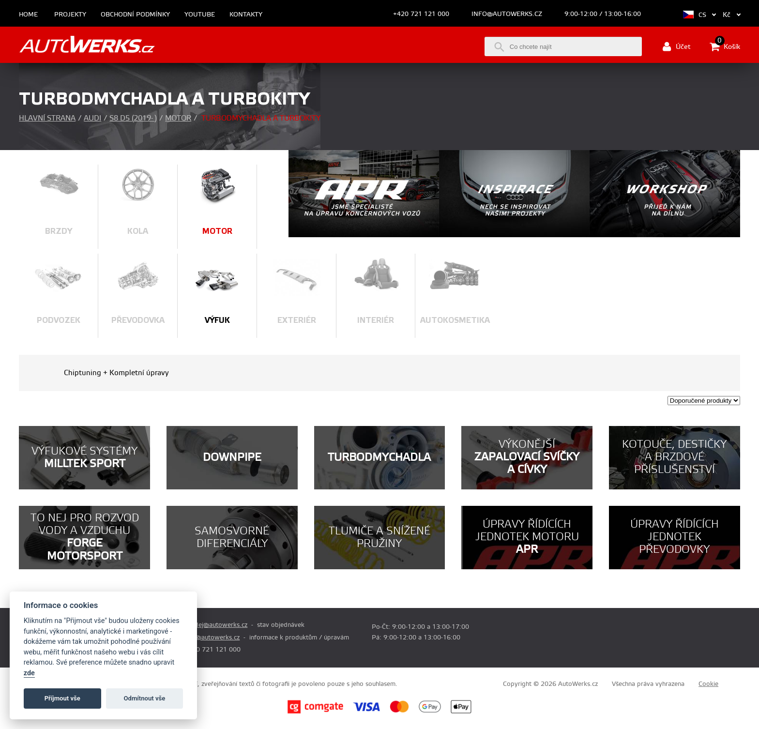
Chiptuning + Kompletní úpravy (116, 373)
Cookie (708, 684)
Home (28, 15)
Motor (178, 118)
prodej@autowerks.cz (215, 625)
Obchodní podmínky (135, 15)
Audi (92, 118)
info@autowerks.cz (506, 14)
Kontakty (245, 15)
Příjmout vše (62, 698)
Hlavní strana (47, 118)
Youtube (199, 15)
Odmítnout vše (145, 698)
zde (29, 673)
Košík (725, 46)
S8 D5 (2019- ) (133, 118)
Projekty (70, 15)
